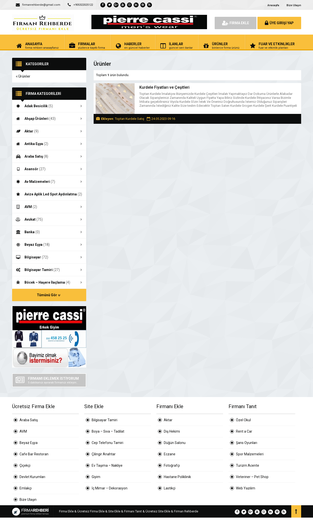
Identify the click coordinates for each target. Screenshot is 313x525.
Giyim (96, 477)
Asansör (49, 169)
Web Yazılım (245, 488)
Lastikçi (169, 488)
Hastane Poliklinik (177, 477)
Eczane (169, 454)
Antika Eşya (49, 144)
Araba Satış (49, 156)
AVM (49, 207)
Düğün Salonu (175, 443)
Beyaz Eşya (49, 244)
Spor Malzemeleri (250, 454)
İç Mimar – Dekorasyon (109, 488)
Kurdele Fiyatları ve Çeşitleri (164, 87)
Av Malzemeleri (49, 181)
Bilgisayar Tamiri (49, 270)
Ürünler (23, 76)
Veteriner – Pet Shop (252, 477)
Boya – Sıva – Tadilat (108, 431)
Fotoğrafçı (172, 465)
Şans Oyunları (246, 443)
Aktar (49, 131)
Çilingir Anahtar (104, 454)
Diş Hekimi (172, 431)
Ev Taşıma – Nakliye (107, 465)
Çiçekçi (25, 465)
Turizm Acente (247, 465)
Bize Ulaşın (294, 5)
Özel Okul (243, 420)
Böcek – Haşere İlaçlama (49, 282)
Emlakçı (26, 488)
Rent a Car (244, 431)
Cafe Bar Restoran (34, 454)
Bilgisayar (49, 257)
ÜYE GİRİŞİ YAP (279, 23)
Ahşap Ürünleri (49, 118)
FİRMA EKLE (235, 23)
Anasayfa (273, 5)
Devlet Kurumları (32, 477)
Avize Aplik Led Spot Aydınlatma (49, 194)
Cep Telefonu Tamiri (107, 443)
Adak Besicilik (49, 106)
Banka (49, 232)
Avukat (49, 219)
